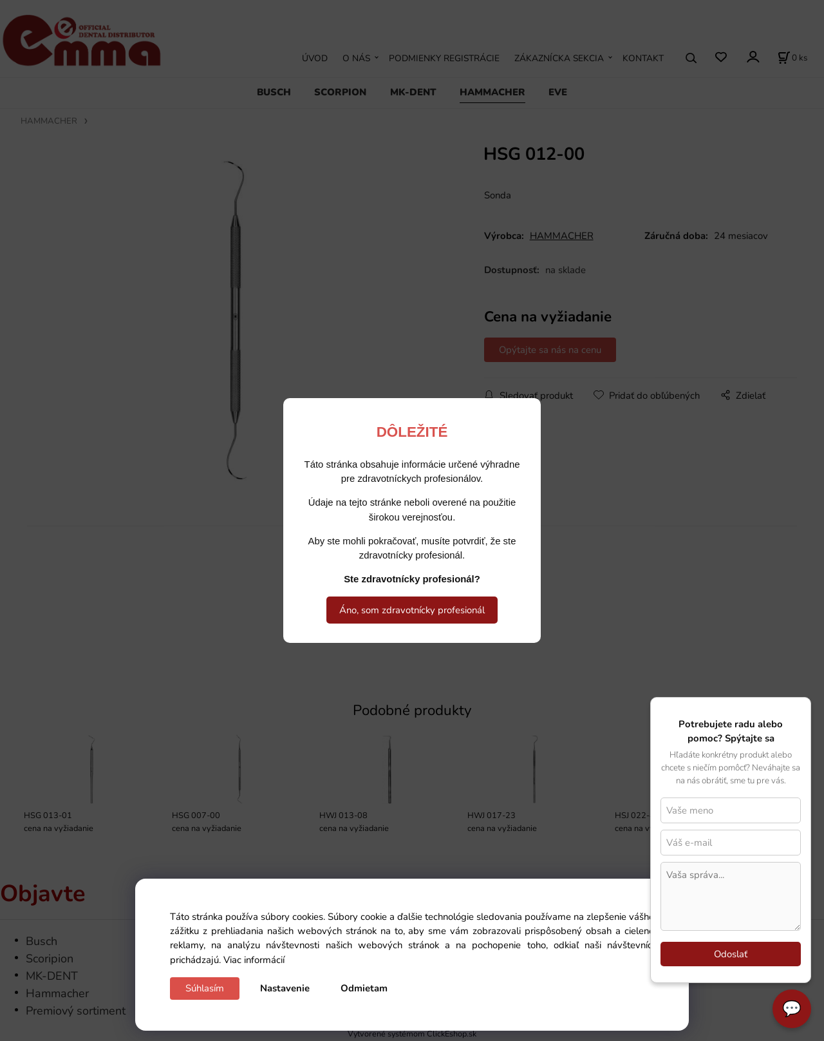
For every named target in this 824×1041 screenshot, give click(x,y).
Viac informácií (254, 959)
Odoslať (730, 954)
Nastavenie (285, 988)
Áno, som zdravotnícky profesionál (412, 610)
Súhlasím (204, 988)
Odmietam (364, 988)
